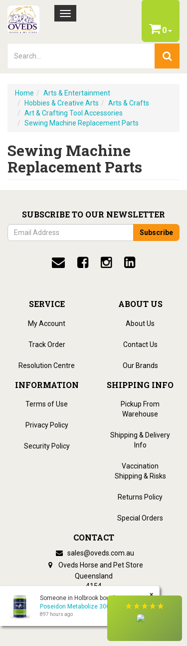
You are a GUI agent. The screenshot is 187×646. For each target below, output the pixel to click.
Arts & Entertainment (76, 93)
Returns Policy (140, 497)
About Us (140, 324)
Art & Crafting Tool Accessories (73, 113)
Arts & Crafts (128, 103)
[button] (144, 618)
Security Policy (47, 446)
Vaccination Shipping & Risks (140, 471)
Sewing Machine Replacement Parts (81, 123)
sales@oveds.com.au (93, 553)
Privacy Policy (46, 425)
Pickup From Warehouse (140, 409)
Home (24, 93)
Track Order (46, 344)
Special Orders (140, 518)
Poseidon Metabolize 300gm (79, 606)
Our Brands (140, 366)
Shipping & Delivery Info (140, 440)
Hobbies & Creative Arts (61, 103)
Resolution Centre (46, 366)
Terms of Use (46, 404)
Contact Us (140, 344)
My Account (46, 324)
